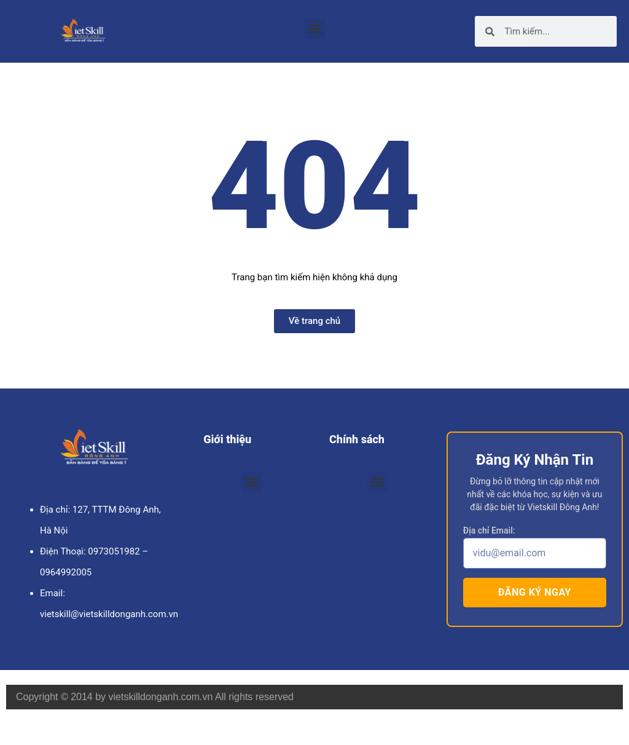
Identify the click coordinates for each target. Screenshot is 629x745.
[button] (315, 28)
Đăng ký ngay (534, 592)
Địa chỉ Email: (489, 530)
